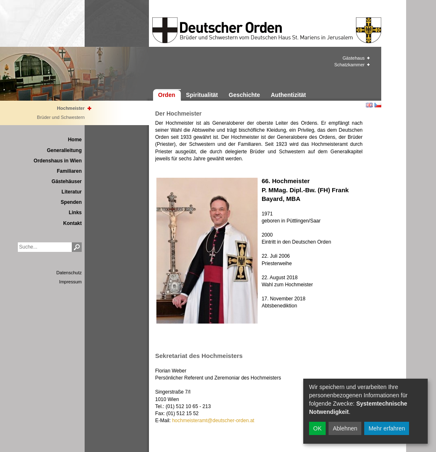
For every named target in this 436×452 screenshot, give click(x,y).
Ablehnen (345, 428)
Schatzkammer (349, 64)
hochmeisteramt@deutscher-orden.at (213, 420)
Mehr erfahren (386, 428)
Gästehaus (354, 58)
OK (317, 428)
